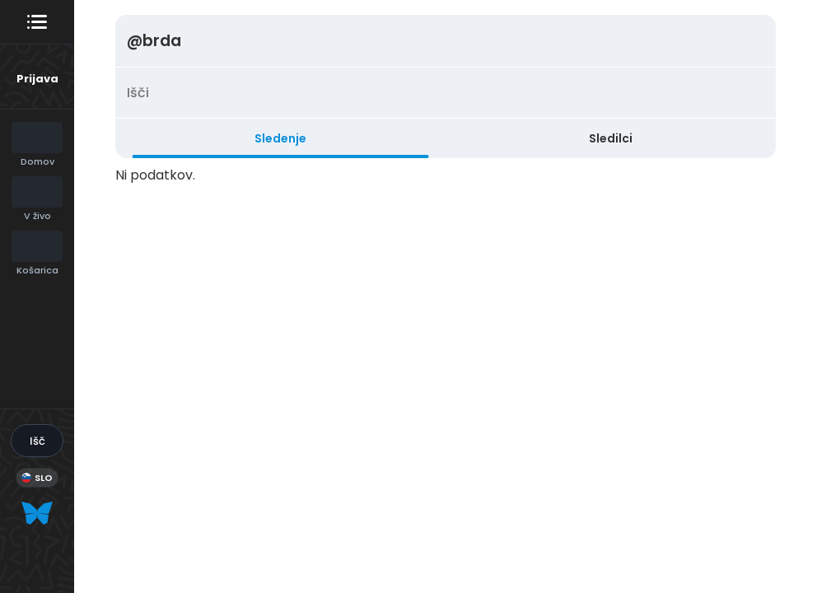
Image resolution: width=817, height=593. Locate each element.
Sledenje (280, 138)
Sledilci (611, 138)
